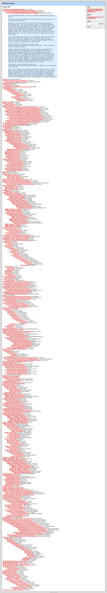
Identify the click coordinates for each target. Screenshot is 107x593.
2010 (93, 11)
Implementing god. (7, 88)
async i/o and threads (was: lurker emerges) (13, 302)
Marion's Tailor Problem (8, 423)
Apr (94, 17)
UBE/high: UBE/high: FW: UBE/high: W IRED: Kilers (15, 422)
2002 (88, 10)
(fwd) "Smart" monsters (8, 83)
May (97, 17)
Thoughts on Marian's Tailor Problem (12, 473)
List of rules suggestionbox (9, 300)
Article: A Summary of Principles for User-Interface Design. (17, 491)
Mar (92, 17)
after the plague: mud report (10, 174)
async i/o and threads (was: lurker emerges (15, 304)
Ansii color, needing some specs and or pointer (14, 80)
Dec (95, 18)
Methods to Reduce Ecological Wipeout (12, 332)
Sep (88, 18)
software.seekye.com (53, 592)
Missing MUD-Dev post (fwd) (10, 381)
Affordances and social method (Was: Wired (14, 9)
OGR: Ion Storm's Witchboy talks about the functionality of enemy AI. (20, 357)
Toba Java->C (6, 129)
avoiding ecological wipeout (10, 362)
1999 (96, 9)
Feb (90, 17)
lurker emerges (6, 241)
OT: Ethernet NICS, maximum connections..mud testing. (16, 296)
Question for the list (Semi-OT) (10, 398)
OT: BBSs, (5, 79)
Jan (88, 17)
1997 (91, 9)
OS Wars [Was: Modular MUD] (10, 562)
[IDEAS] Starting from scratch (10, 130)
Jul (101, 17)
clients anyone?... (7, 309)
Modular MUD (6, 537)
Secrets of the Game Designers (10, 125)
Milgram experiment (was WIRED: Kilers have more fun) (16, 86)
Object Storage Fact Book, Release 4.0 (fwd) (14, 179)
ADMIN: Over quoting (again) (10, 330)
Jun (99, 17)
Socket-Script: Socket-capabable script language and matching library (20, 106)
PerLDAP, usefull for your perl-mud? (12, 487)
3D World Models (7, 126)
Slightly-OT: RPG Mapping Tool (10, 457)
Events (4, 173)
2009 (91, 11)
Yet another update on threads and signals (13, 365)
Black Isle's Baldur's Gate (9, 185)
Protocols (5, 171)
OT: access (5, 375)
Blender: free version (8, 101)
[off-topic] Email (7, 517)
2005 (96, 10)
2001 (101, 9)
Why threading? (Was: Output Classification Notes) (15, 123)
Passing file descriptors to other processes (13, 364)
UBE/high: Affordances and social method (13, 488)
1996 (88, 9)
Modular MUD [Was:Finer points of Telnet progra (15, 561)
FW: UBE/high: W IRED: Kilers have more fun (14, 382)
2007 (101, 10)
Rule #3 (4, 295)
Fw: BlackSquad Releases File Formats (12, 496)
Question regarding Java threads (11, 159)
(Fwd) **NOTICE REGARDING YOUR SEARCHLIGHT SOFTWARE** (19, 10)
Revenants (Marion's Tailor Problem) (12, 497)
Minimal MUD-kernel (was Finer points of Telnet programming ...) (19, 518)
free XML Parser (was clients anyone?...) (13, 412)
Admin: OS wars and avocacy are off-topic (13, 589)
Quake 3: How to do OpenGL (10, 572)
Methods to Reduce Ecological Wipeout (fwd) (14, 361)
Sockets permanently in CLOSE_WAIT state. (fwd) (15, 495)
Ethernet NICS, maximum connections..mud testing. (15, 235)
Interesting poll (6, 84)
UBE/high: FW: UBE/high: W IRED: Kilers (13, 414)
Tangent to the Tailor (8, 486)
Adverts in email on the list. (9, 227)
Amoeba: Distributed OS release (11, 307)
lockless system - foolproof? (10, 573)
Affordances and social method (10, 376)
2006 (99, 10)
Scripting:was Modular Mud (9, 571)
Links (88, 26)
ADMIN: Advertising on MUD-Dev (11, 193)
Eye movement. (6, 350)
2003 (91, 10)
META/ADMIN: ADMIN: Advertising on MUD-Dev (14, 292)
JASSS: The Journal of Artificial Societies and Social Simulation (18, 331)
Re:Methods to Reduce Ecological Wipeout (13, 329)
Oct (90, 18)
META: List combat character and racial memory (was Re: (17, 181)
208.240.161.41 (6, 190)
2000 (99, 9)
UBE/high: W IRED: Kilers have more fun (13, 393)
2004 (93, 10)
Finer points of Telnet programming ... (12, 498)
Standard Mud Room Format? (10, 475)
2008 (88, 11)
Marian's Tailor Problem (8, 385)
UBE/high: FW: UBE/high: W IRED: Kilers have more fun (16, 410)
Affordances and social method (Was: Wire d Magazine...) (17, 180)
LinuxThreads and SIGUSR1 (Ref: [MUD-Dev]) (14, 349)
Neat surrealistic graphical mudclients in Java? (14, 286)
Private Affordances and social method (12, 405)
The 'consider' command (9, 566)
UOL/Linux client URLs (8, 105)
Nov (93, 18)
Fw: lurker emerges (7, 279)
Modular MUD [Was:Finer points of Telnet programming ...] (17, 520)
